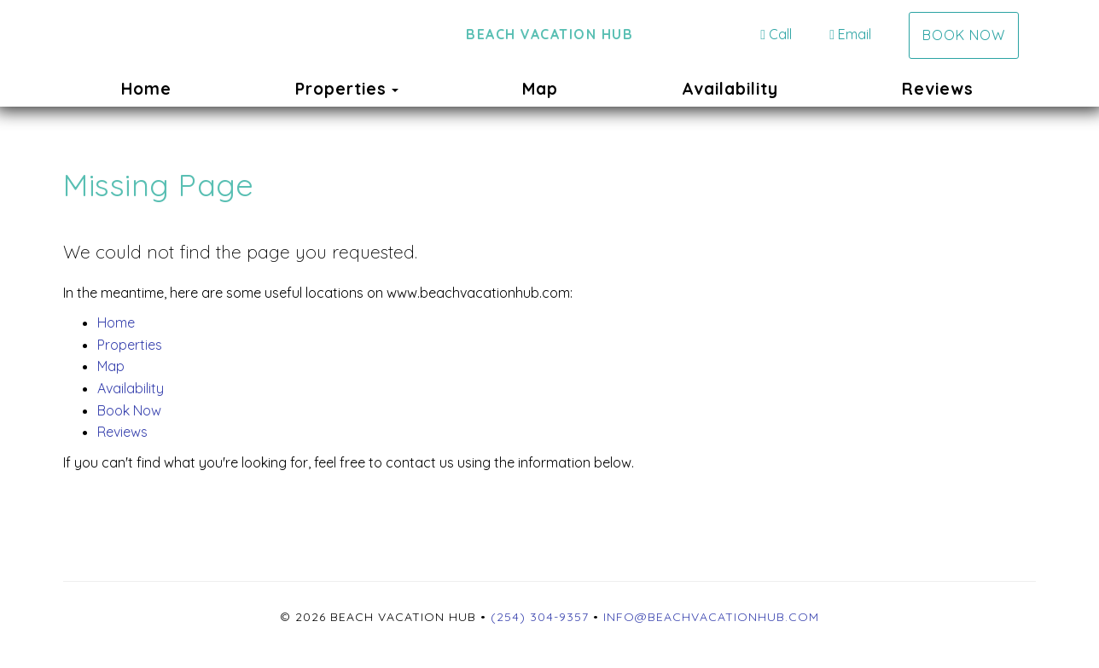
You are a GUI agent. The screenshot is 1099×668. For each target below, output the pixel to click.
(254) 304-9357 (540, 616)
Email (850, 34)
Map (540, 88)
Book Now (963, 35)
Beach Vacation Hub (549, 34)
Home (146, 88)
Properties (341, 88)
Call (776, 34)
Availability (730, 88)
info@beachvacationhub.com (711, 616)
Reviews (938, 88)
